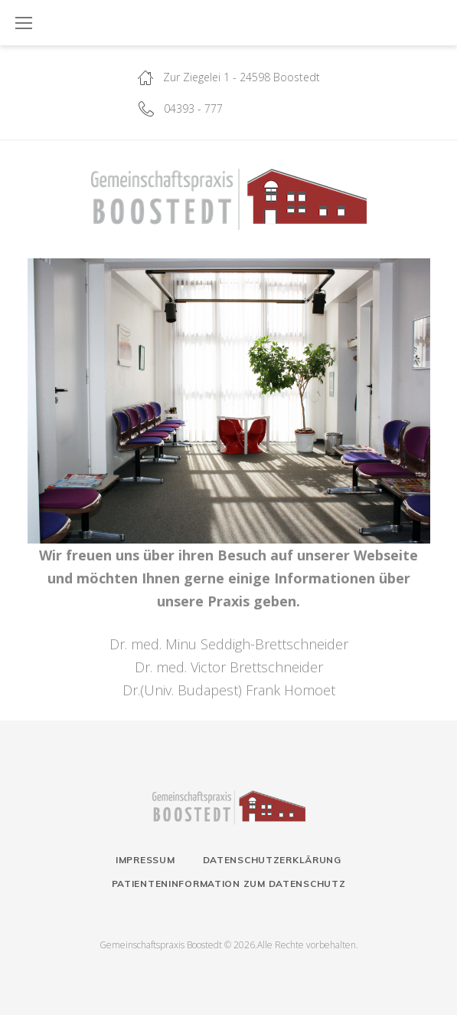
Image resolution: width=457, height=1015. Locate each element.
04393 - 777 (193, 108)
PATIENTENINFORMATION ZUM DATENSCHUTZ (229, 883)
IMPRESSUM (145, 860)
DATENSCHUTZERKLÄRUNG (272, 860)
